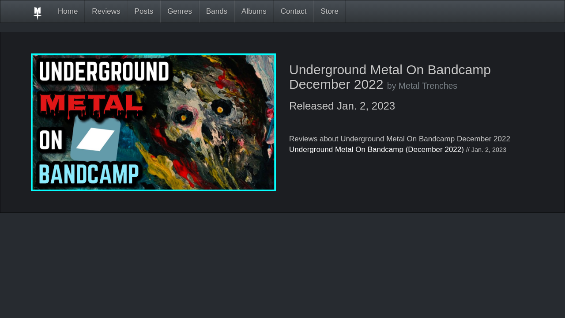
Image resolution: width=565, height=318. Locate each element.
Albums (254, 11)
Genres (179, 11)
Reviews (106, 11)
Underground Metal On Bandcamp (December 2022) (376, 149)
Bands (216, 11)
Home (68, 11)
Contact (294, 11)
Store (329, 11)
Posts (144, 11)
